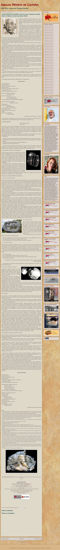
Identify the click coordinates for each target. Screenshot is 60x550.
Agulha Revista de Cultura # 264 (48, 93)
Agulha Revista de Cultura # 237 (48, 51)
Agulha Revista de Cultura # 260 (48, 87)
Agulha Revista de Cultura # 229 (48, 38)
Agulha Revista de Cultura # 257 (48, 82)
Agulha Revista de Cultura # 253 (48, 76)
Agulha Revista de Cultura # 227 (48, 35)
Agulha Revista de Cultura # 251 (48, 73)
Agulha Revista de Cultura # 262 (48, 90)
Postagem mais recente (5, 538)
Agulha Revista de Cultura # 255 (48, 79)
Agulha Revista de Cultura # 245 (48, 63)
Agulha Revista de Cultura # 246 (48, 65)
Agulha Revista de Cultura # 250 (48, 71)
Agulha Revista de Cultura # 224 (48, 30)
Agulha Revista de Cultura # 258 (48, 84)
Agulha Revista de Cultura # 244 (48, 62)
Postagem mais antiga (38, 538)
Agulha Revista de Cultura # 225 (48, 32)
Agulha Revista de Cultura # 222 (48, 27)
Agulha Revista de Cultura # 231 (48, 41)
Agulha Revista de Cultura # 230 (48, 40)
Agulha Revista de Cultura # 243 (48, 60)
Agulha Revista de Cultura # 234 (48, 46)
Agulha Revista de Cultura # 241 (48, 57)
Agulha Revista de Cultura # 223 (48, 29)
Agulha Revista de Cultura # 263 (48, 92)
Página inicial (21, 538)
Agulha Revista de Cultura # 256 (48, 81)
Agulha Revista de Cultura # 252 (48, 74)
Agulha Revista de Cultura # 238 (48, 52)
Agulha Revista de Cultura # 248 (48, 68)
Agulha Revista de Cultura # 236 (48, 49)
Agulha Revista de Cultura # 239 (48, 54)
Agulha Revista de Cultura (20, 5)
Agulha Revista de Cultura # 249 (48, 70)
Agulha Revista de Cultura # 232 (48, 43)
